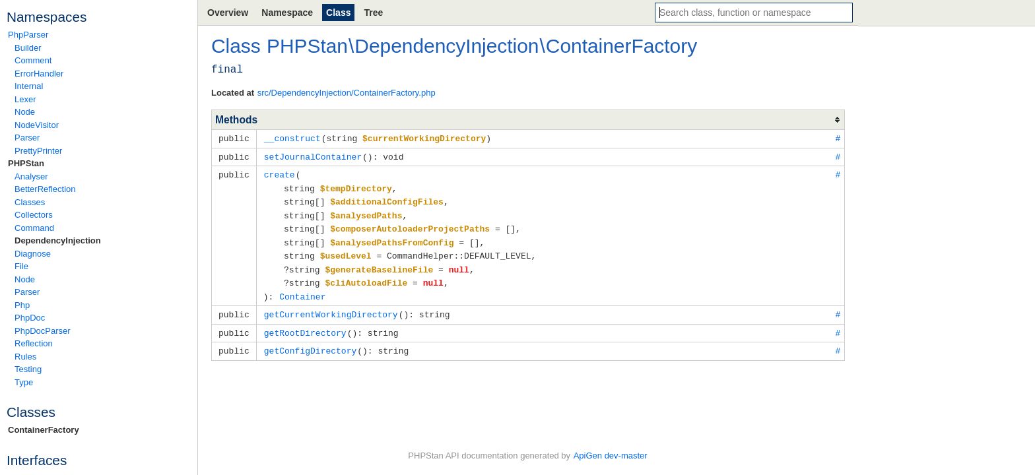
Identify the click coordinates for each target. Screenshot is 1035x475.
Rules (25, 357)
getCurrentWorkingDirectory (331, 306)
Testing (28, 369)
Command (34, 228)
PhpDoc (30, 318)
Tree (373, 12)
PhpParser (28, 35)
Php (22, 305)
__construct (292, 138)
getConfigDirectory (310, 341)
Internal (29, 86)
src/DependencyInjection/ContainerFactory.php (346, 93)
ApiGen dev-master (611, 455)
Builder (28, 48)
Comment (33, 60)
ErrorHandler (39, 74)
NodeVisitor (37, 125)
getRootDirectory (305, 324)
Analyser (31, 176)
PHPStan (26, 163)
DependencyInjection (58, 240)
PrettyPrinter (38, 151)
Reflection (34, 343)
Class (338, 12)
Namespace (287, 12)
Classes (30, 202)
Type (24, 382)
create (279, 173)
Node (25, 112)
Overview (227, 12)
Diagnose (33, 254)
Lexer (25, 99)
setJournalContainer (313, 156)
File (21, 266)
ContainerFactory (43, 430)
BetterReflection (45, 189)
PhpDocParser (43, 331)
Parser (27, 137)
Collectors (34, 215)
